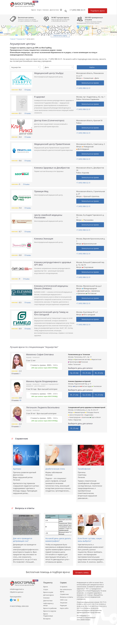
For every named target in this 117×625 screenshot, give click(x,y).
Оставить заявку (82, 572)
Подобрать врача (98, 11)
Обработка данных (16, 592)
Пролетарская (73, 362)
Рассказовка (87, 220)
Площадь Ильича (92, 412)
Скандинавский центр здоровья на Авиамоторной (86, 407)
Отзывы (27, 90)
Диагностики (54, 10)
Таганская (84, 362)
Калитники (85, 417)
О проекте (63, 587)
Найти (91, 67)
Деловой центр (83, 291)
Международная (89, 288)
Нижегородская (74, 417)
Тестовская (91, 293)
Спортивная (87, 267)
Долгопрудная (82, 149)
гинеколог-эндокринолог (50, 384)
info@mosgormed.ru (17, 589)
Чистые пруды (86, 386)
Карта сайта (64, 608)
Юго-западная (88, 314)
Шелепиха (95, 291)
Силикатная (87, 78)
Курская (76, 386)
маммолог (30, 386)
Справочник (64, 594)
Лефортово (77, 420)
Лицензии (63, 603)
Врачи (45, 587)
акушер (29, 357)
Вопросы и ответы (66, 597)
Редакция (63, 605)
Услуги (45, 589)
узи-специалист (39, 386)
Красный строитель (90, 196)
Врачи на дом (48, 592)
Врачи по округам (49, 611)
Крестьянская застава (81, 359)
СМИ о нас (63, 600)
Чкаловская (96, 386)
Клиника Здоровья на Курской (79, 381)
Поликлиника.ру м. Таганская (79, 354)
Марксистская (95, 359)
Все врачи (46, 619)
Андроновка (88, 415)
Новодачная (87, 146)
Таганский (77, 364)
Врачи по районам (50, 608)
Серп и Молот (95, 417)
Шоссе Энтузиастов (75, 415)
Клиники (46, 598)
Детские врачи (48, 595)
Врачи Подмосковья (48, 615)
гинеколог (36, 357)
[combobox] (25, 67)
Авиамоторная (79, 412)
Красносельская (89, 244)
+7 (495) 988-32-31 (77, 10)
